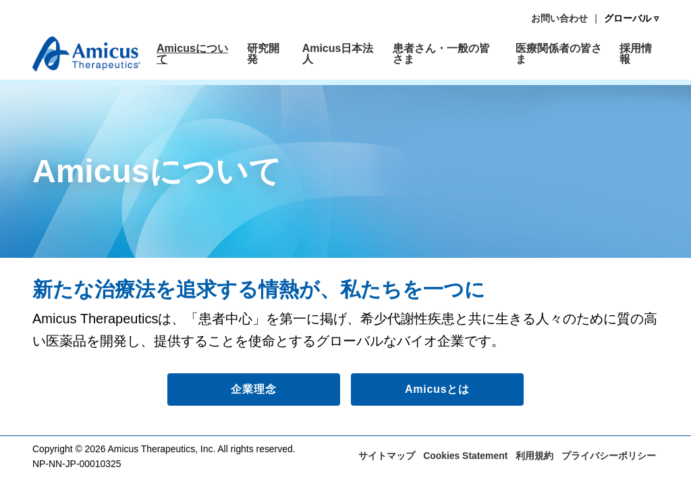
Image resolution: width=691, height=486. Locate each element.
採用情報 (635, 54)
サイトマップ (386, 455)
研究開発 (263, 54)
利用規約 (534, 455)
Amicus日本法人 (338, 54)
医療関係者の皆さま (559, 54)
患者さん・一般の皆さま (441, 54)
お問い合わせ (559, 18)
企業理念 (253, 389)
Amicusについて (192, 54)
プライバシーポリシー (608, 455)
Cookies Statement (465, 455)
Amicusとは (437, 389)
